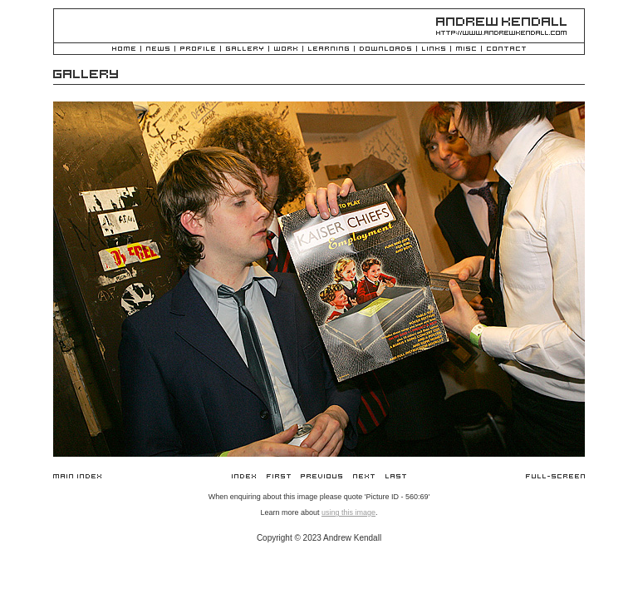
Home (123, 49)
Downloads (385, 49)
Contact (506, 49)
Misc (466, 49)
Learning (328, 49)
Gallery (244, 49)
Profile (197, 49)
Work (285, 49)
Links (433, 49)
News (157, 49)
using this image (348, 512)
